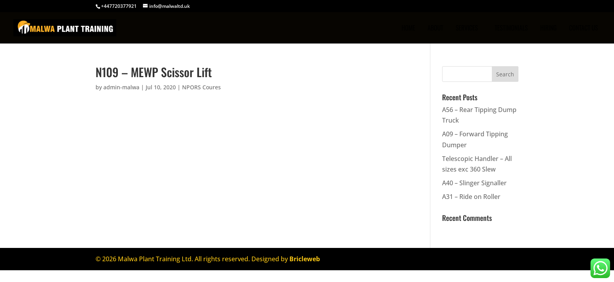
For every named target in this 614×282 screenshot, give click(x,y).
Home (408, 29)
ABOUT (435, 29)
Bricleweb (304, 259)
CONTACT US (583, 29)
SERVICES (467, 29)
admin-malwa (121, 87)
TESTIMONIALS (511, 29)
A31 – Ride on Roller (471, 196)
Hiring (548, 29)
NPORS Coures (201, 87)
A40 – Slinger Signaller (474, 183)
